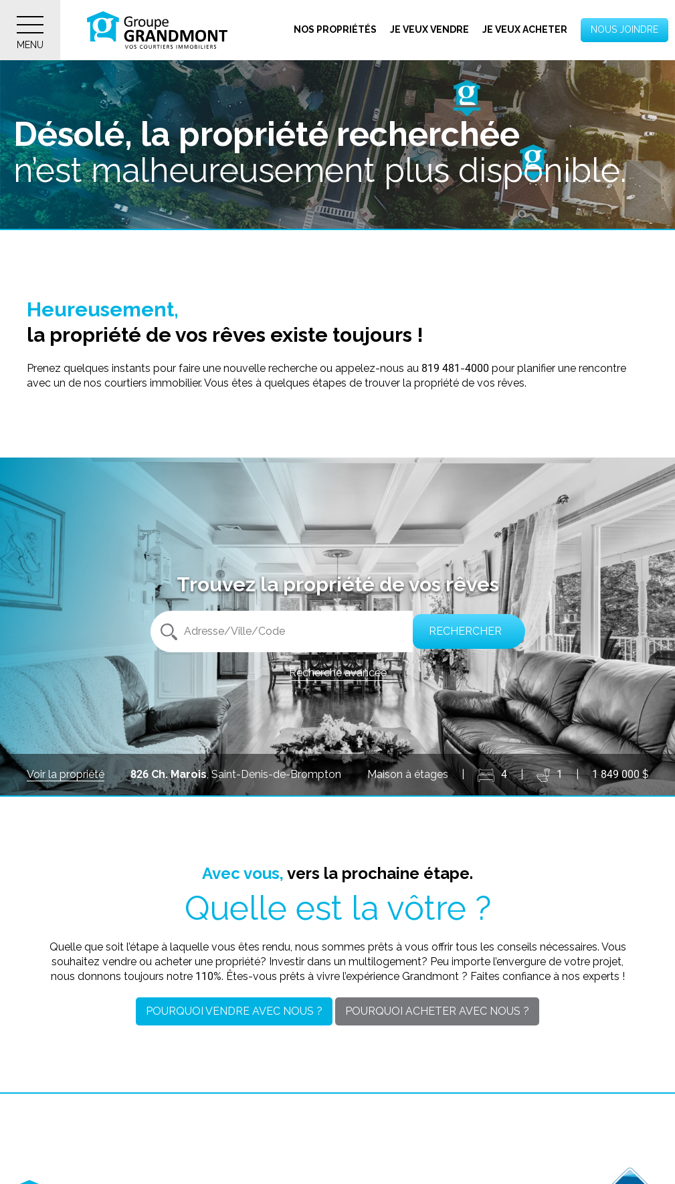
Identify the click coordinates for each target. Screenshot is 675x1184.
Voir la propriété (65, 774)
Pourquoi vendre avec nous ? (234, 1011)
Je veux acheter (524, 29)
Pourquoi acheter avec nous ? (437, 1011)
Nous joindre (624, 29)
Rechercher (462, 631)
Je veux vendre (429, 29)
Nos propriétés (335, 29)
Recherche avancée (338, 672)
